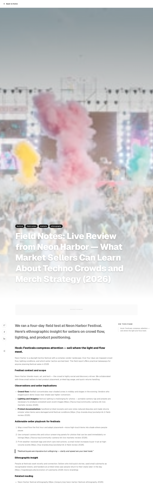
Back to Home (10, 4)
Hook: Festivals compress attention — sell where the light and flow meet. (135, 329)
